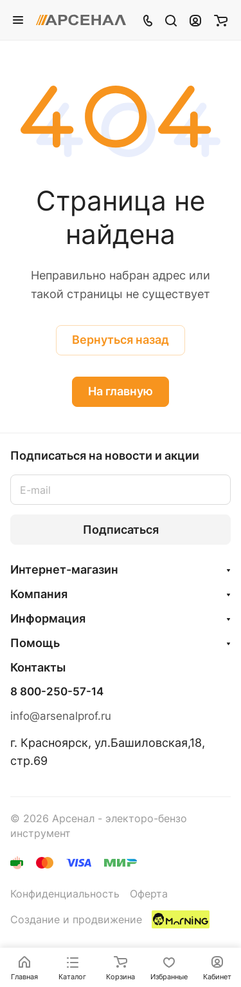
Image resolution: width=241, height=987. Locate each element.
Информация (47, 618)
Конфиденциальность (65, 894)
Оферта (149, 894)
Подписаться (121, 529)
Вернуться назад (120, 339)
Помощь (35, 643)
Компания (38, 594)
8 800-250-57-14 (56, 692)
